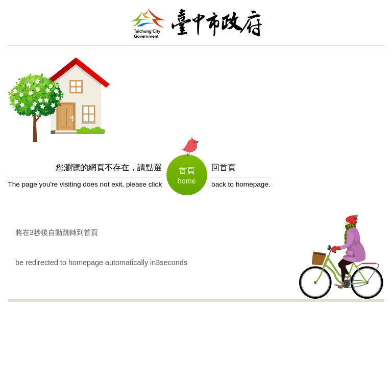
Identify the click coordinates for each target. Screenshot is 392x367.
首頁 (187, 170)
